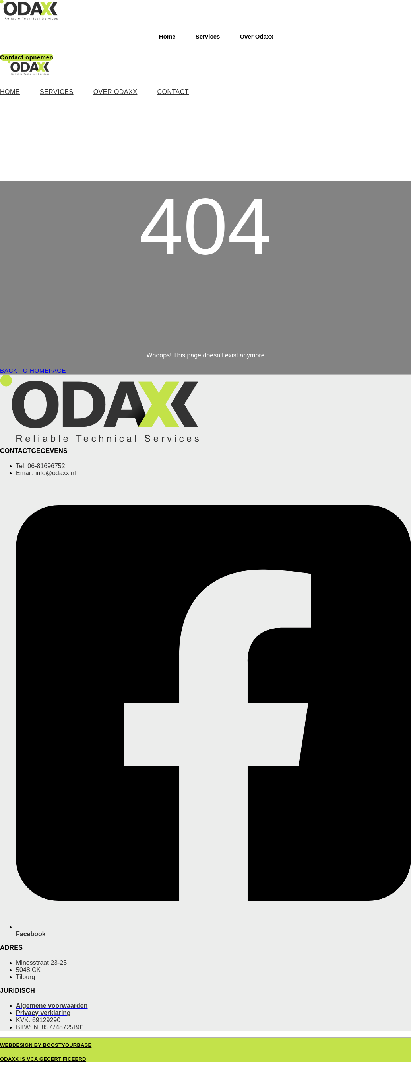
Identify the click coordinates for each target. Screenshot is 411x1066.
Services (208, 36)
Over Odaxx (256, 36)
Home (167, 36)
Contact (173, 91)
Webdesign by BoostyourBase (45, 1045)
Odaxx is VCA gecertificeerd (43, 1059)
